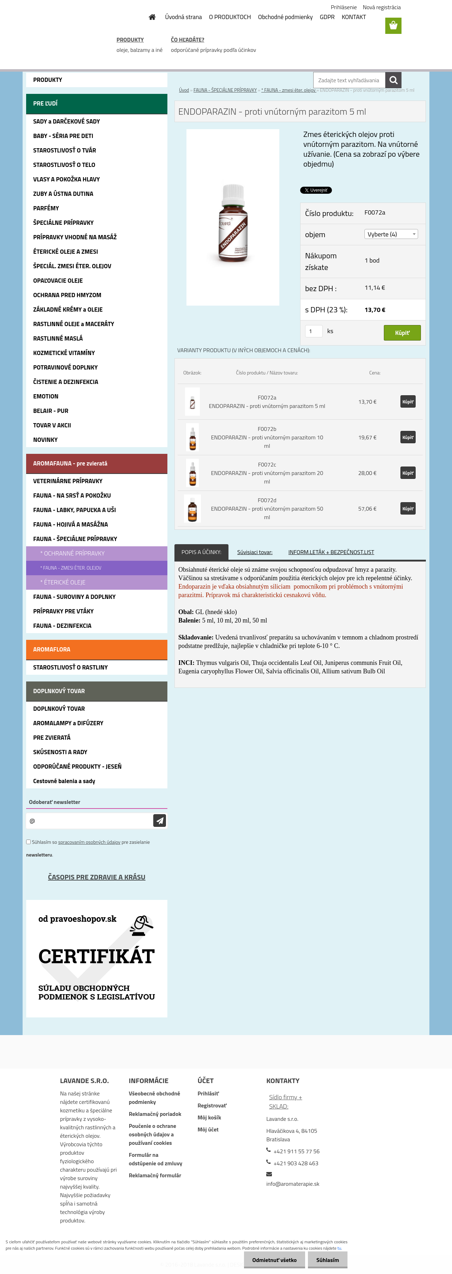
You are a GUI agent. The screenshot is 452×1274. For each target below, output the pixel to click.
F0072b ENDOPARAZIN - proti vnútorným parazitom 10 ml (267, 437)
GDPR (327, 17)
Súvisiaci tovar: (255, 552)
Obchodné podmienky (285, 17)
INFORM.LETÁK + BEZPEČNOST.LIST (331, 552)
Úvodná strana (183, 17)
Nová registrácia (382, 7)
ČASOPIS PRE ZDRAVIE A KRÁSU (96, 876)
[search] (393, 80)
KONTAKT (354, 17)
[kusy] (314, 331)
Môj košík (209, 1117)
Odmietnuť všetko (273, 1260)
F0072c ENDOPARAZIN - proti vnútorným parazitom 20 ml (267, 473)
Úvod (184, 90)
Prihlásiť (208, 1093)
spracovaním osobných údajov (89, 842)
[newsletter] (160, 821)
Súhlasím (327, 1260)
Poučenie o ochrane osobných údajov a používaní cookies (152, 1134)
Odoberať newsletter (54, 802)
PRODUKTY (130, 39)
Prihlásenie (344, 7)
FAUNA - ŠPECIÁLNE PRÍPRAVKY (225, 90)
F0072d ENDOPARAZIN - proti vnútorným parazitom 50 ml (267, 508)
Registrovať (211, 1105)
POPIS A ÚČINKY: (201, 552)
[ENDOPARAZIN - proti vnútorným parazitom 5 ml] (233, 133)
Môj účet (208, 1129)
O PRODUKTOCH (230, 17)
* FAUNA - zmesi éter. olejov (288, 90)
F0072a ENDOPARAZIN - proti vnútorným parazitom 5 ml (267, 401)
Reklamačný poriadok (155, 1114)
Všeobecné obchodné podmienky (154, 1097)
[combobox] (391, 234)
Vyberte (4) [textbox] (382, 234)
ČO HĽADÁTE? (187, 39)
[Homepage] (148, 17)
